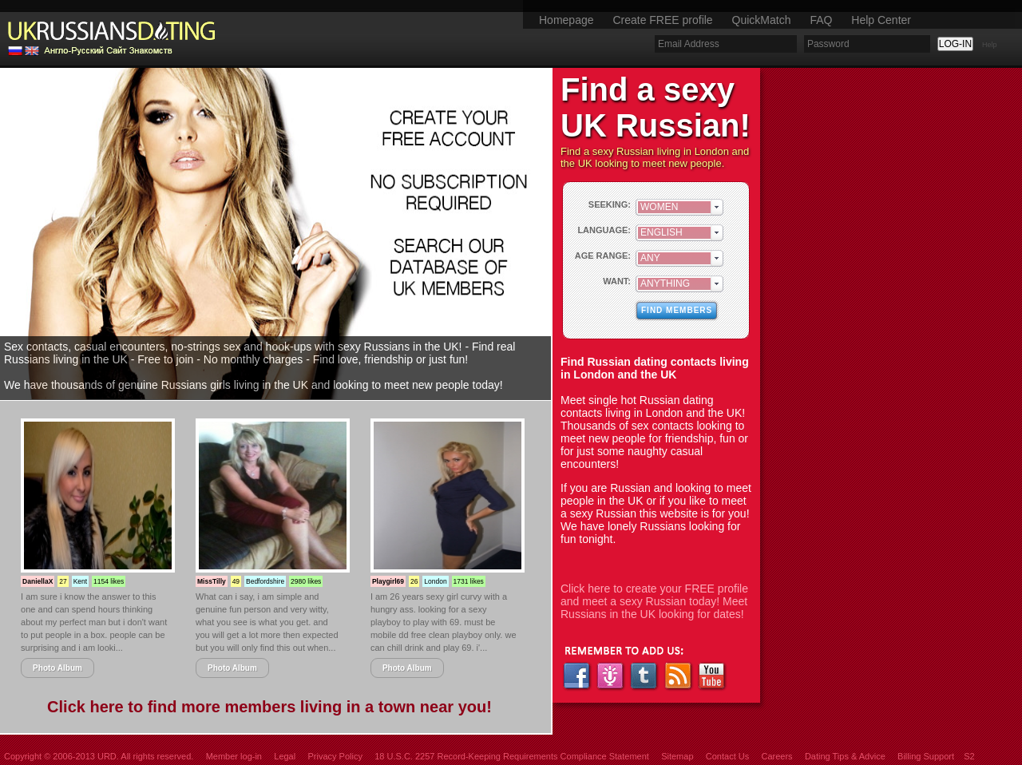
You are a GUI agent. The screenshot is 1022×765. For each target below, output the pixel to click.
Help (989, 45)
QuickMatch (761, 20)
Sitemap (677, 756)
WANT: (617, 281)
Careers (776, 756)
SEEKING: (609, 204)
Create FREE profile (662, 20)
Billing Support (925, 756)
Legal (284, 756)
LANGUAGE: (604, 230)
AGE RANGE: (603, 255)
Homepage (566, 20)
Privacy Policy (334, 756)
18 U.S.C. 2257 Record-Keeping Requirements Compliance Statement (511, 756)
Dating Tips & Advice (845, 756)
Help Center (881, 20)
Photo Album (57, 668)
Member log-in (234, 756)
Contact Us (727, 756)
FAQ (821, 20)
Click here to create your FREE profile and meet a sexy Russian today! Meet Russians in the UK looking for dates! (654, 601)
